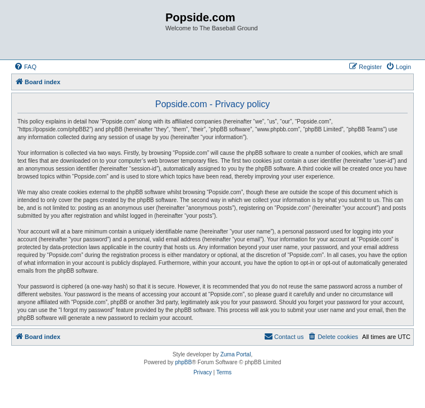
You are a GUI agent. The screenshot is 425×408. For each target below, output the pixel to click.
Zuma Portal (235, 354)
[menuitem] (25, 67)
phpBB (183, 362)
